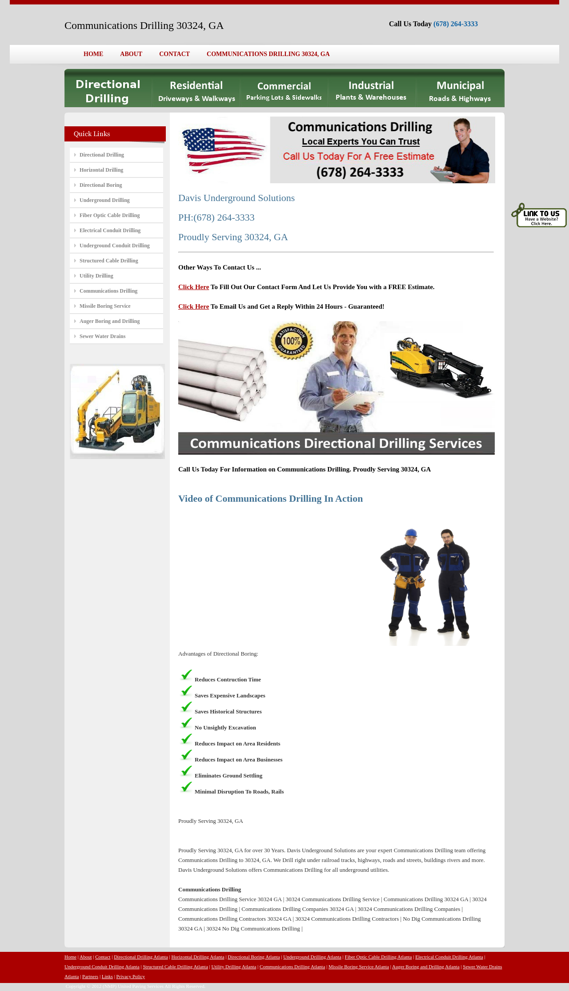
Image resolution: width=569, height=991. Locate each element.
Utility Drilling (96, 276)
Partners (90, 976)
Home (70, 956)
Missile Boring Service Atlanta (359, 966)
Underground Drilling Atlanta (312, 956)
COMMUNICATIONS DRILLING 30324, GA (268, 54)
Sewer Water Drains (102, 336)
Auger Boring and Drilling (110, 321)
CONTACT (174, 54)
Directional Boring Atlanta (254, 956)
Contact (102, 956)
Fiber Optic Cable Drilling (110, 215)
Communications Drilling (108, 291)
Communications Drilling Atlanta (292, 966)
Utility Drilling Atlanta (234, 966)
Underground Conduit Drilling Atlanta (102, 966)
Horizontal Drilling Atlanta (197, 956)
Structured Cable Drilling (109, 261)
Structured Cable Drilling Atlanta (175, 966)
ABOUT (131, 54)
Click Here (193, 286)
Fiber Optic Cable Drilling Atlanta (378, 956)
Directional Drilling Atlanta (141, 956)
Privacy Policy (130, 976)
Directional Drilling (102, 155)
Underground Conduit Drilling (115, 245)
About (86, 956)
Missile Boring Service (105, 306)
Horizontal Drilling (101, 170)
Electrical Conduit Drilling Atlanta (449, 956)
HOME (93, 54)
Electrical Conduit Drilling (110, 230)
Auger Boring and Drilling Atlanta (426, 966)
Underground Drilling (105, 200)
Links (107, 976)
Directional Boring (101, 185)
